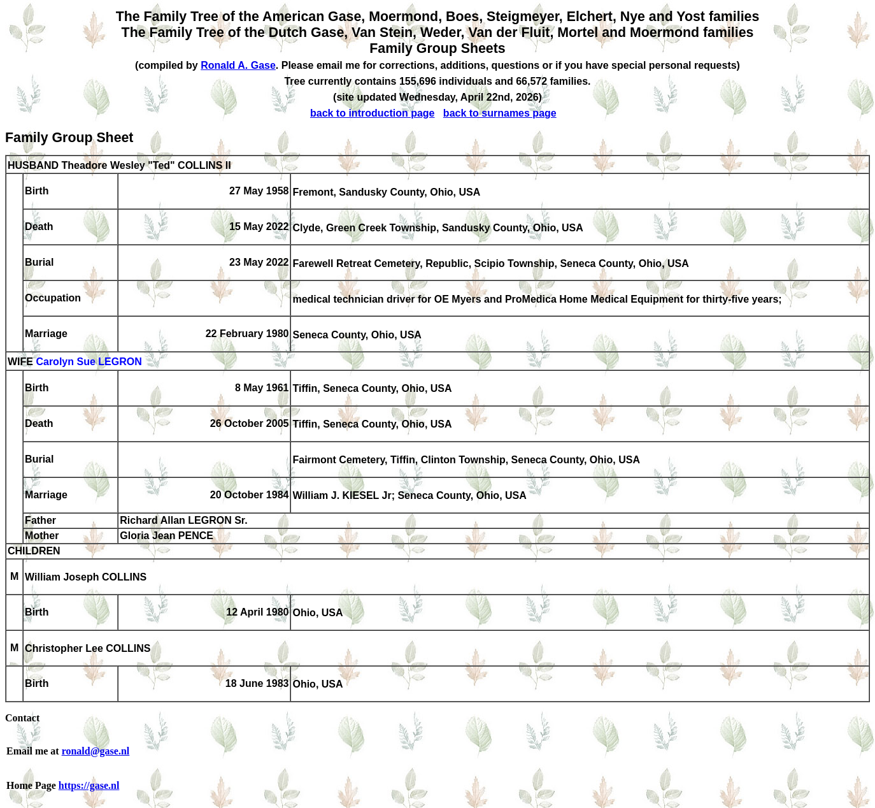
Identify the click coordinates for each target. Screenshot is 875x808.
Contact (22, 717)
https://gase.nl (89, 785)
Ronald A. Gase (238, 65)
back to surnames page (500, 113)
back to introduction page (372, 113)
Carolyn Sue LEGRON (88, 362)
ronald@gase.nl (96, 751)
